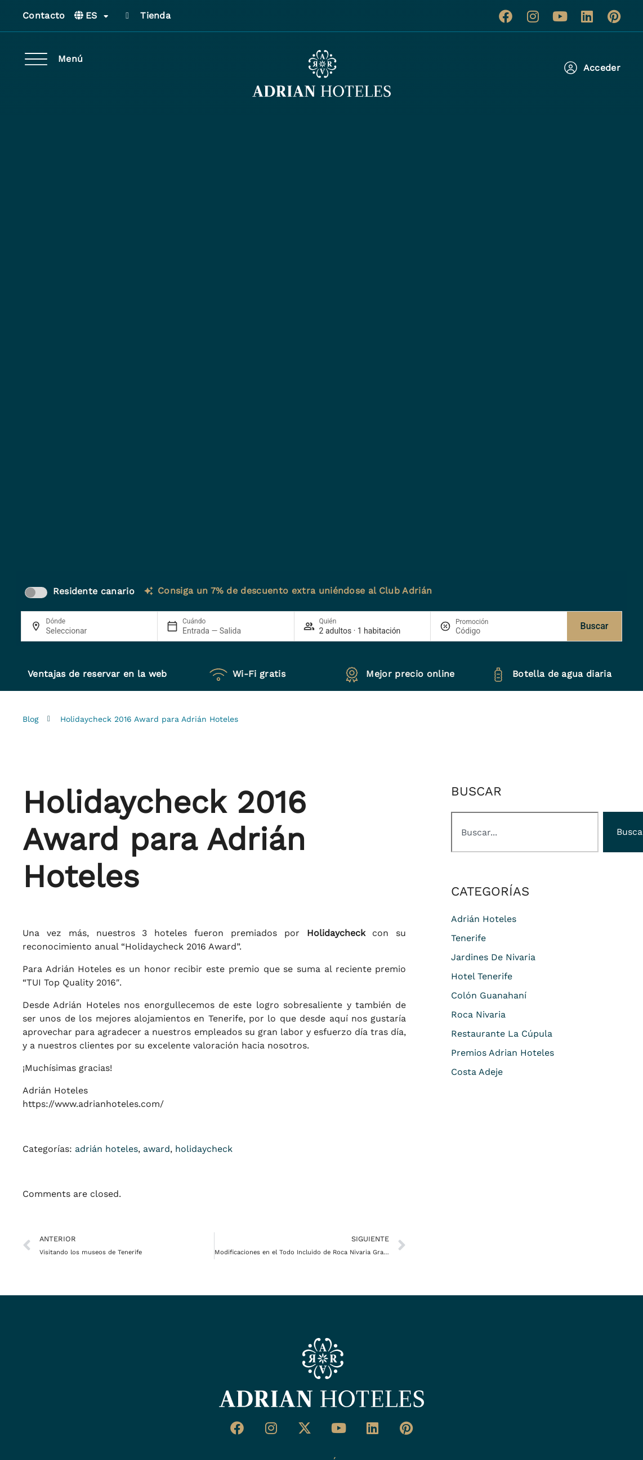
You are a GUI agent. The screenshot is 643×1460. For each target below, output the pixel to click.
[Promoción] (483, 630)
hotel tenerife (481, 976)
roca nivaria (478, 1014)
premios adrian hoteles (502, 1052)
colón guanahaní (488, 995)
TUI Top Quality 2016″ (72, 982)
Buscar (595, 626)
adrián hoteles (106, 1148)
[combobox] (525, 832)
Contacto (44, 15)
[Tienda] (127, 15)
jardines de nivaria (493, 957)
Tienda (155, 15)
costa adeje (477, 1071)
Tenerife (468, 938)
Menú (70, 58)
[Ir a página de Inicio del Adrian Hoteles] (321, 1372)
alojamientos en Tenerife (188, 1018)
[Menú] (36, 59)
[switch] (36, 592)
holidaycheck (204, 1148)
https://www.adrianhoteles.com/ (93, 1104)
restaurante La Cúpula (501, 1033)
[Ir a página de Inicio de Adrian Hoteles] (321, 74)
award (156, 1148)
